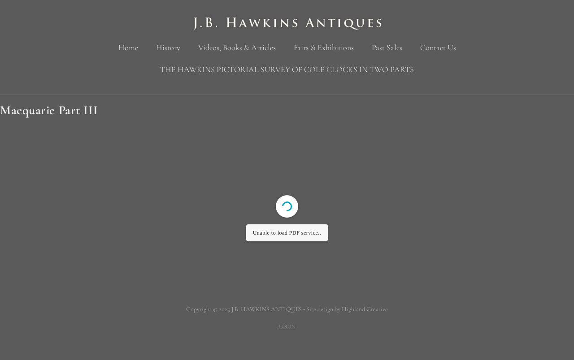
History (168, 47)
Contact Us (438, 47)
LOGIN (287, 326)
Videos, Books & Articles (237, 47)
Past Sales (387, 47)
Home (128, 47)
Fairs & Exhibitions (324, 47)
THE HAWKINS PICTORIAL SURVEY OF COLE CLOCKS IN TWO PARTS (287, 69)
